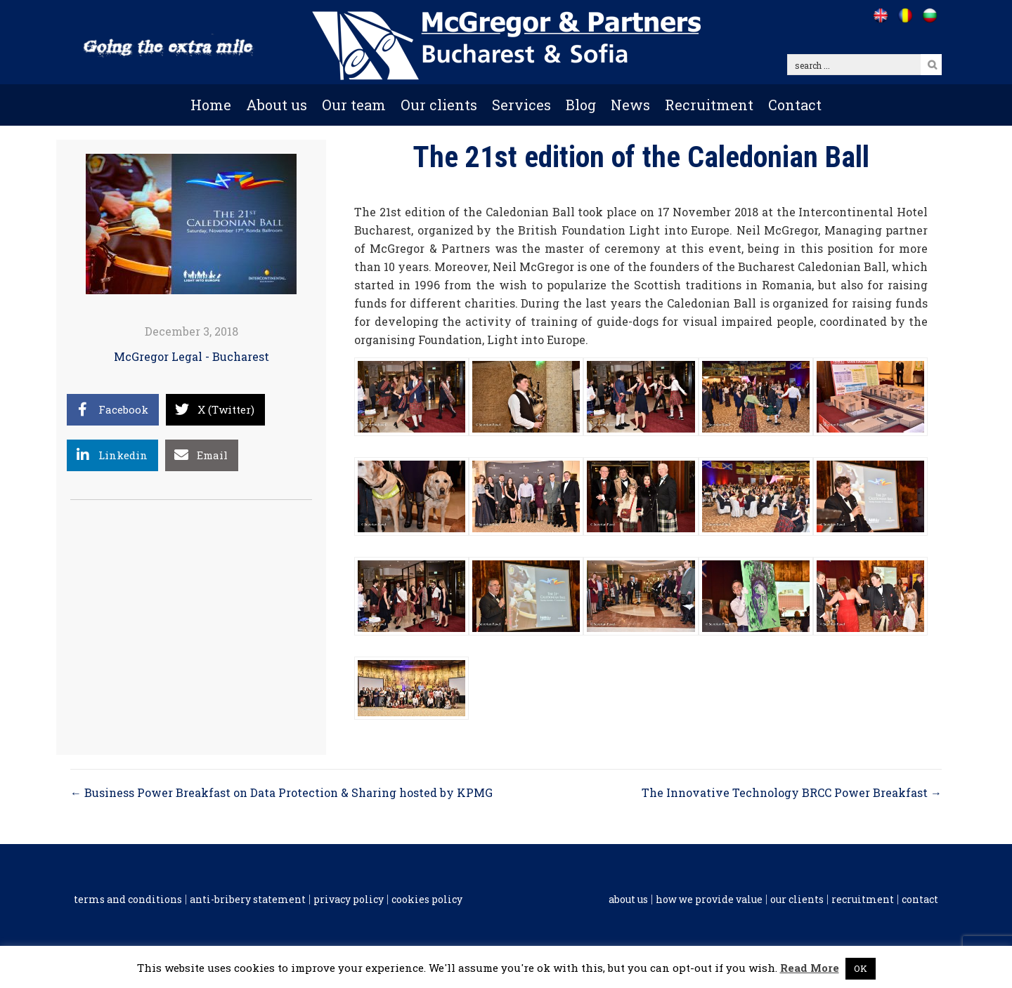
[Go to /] (880, 15)
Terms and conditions (128, 899)
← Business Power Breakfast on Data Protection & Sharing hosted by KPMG (281, 792)
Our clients (439, 104)
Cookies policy (426, 899)
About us (276, 104)
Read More (809, 968)
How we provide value (709, 899)
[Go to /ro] (905, 15)
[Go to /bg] (929, 15)
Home (210, 104)
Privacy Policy (348, 899)
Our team (354, 104)
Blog (581, 104)
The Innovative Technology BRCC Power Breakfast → (792, 792)
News (630, 104)
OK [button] (860, 968)
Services (521, 104)
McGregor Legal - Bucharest (191, 356)
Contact (795, 104)
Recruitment (709, 104)
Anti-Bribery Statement (248, 899)
